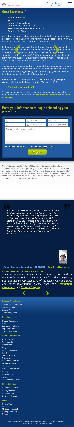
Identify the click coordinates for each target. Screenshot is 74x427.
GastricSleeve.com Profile (21, 87)
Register (37, 152)
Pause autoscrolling (34, 271)
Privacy (5, 371)
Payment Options (9, 350)
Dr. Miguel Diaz (8, 390)
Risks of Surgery (30, 287)
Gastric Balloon (8, 310)
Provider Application (10, 369)
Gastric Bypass (8, 307)
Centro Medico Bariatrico (8, 405)
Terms (22, 146)
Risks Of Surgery (9, 374)
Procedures (7, 345)
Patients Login (50, 4)
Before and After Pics (11, 361)
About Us (6, 366)
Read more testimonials (12, 271)
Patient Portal (8, 339)
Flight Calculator (9, 363)
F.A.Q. (4, 353)
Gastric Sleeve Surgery (12, 305)
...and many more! (9, 313)
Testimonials (7, 342)
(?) (52, 146)
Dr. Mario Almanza (10, 388)
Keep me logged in (41, 146)
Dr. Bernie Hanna (9, 396)
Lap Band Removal (10, 329)
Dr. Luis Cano (8, 393)
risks (36, 178)
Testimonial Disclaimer (48, 94)
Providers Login (59, 4)
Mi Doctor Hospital (10, 409)
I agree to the (15, 146)
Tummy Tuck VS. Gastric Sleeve (9, 357)
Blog (4, 347)
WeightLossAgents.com (13, 4)
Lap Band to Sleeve (10, 326)
